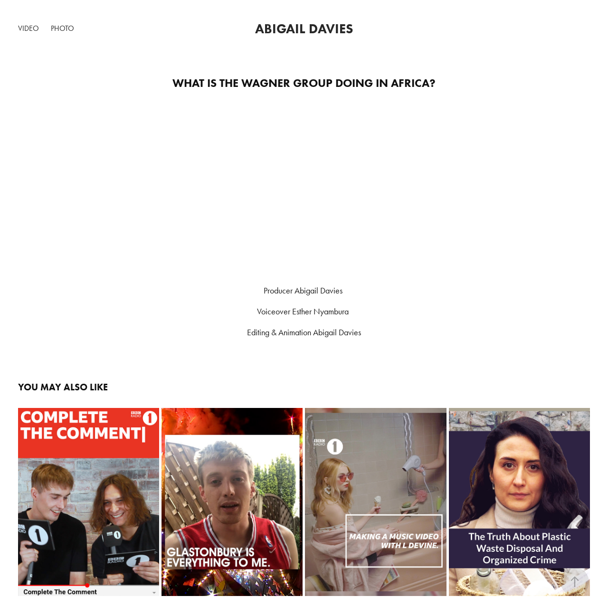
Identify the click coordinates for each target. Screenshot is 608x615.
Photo (62, 28)
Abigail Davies (304, 28)
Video (28, 28)
